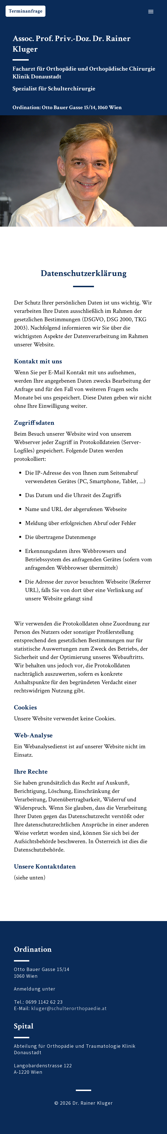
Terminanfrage (25, 11)
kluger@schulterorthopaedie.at (69, 1008)
